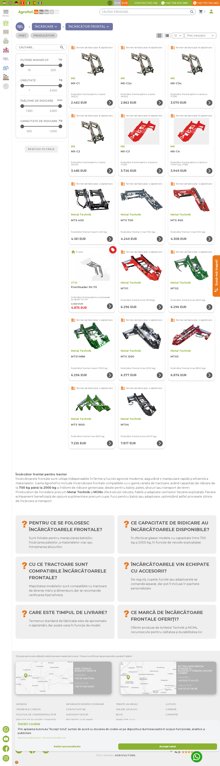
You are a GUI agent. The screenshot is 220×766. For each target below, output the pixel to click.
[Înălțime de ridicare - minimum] (29, 111)
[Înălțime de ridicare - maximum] (53, 111)
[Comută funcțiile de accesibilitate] (110, 3)
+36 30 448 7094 (84, 678)
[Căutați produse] (147, 12)
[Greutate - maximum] (41, 85)
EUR (125, 3)
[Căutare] (41, 47)
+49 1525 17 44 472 (188, 680)
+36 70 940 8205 (84, 686)
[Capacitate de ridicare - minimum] (29, 131)
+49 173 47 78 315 (187, 688)
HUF (117, 3)
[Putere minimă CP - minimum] (29, 70)
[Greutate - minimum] (29, 90)
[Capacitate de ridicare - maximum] (41, 126)
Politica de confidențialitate (29, 738)
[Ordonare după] (200, 35)
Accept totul (167, 746)
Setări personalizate (67, 746)
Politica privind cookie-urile (54, 738)
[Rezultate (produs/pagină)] (178, 35)
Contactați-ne (146, 3)
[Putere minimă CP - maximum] (41, 65)
